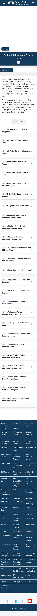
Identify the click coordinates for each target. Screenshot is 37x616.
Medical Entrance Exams (16, 456)
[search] (33, 3)
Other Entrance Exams (28, 456)
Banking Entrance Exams (16, 425)
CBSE (3, 514)
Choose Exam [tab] (6, 70)
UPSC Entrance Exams (28, 480)
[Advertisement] (18, 26)
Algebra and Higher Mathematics (6, 492)
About (27, 575)
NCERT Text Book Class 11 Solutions (6, 562)
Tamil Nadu (17, 531)
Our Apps (16, 581)
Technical (4, 568)
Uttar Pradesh (6, 535)
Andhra (16, 508)
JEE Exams (4, 448)
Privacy (28, 581)
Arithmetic (17, 490)
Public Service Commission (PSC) (18, 465)
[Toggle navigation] (4, 2)
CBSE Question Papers (28, 537)
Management (6, 575)
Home (5, 49)
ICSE (2, 518)
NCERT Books (6, 544)
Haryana (28, 514)
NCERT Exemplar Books (16, 546)
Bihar (27, 508)
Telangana (29, 531)
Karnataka (29, 518)
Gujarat (16, 514)
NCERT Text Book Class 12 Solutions (18, 562)
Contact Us (5, 581)
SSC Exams (5, 472)
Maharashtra (30, 525)
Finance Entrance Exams (28, 434)
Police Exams (18, 121)
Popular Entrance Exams (4, 425)
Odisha (3, 531)
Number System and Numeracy (29, 501)
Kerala (3, 525)
